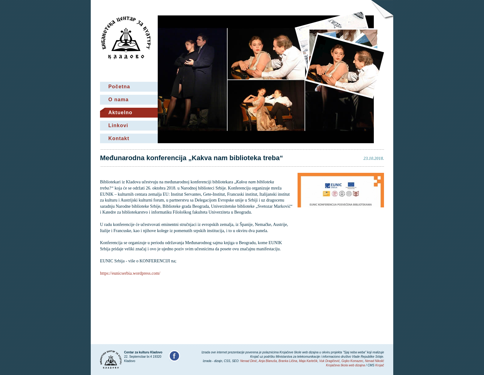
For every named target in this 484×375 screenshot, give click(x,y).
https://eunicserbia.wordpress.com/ (130, 273)
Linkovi (118, 125)
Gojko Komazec (352, 361)
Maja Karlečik (308, 361)
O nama (118, 99)
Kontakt (118, 138)
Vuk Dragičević (329, 361)
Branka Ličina (287, 361)
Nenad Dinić (248, 361)
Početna (119, 86)
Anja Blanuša (268, 361)
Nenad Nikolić (374, 361)
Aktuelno (120, 112)
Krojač (379, 365)
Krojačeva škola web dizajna (345, 365)
